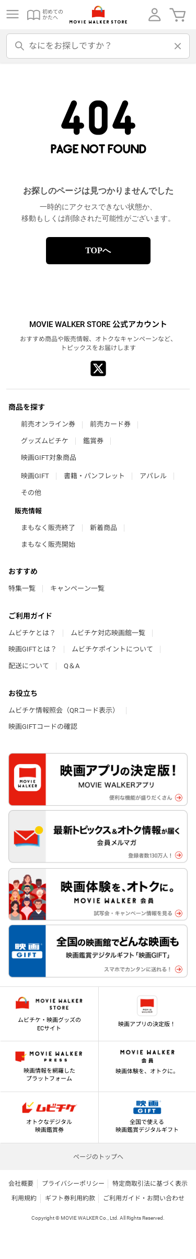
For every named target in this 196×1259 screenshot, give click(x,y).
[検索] (20, 46)
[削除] (176, 46)
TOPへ (98, 250)
